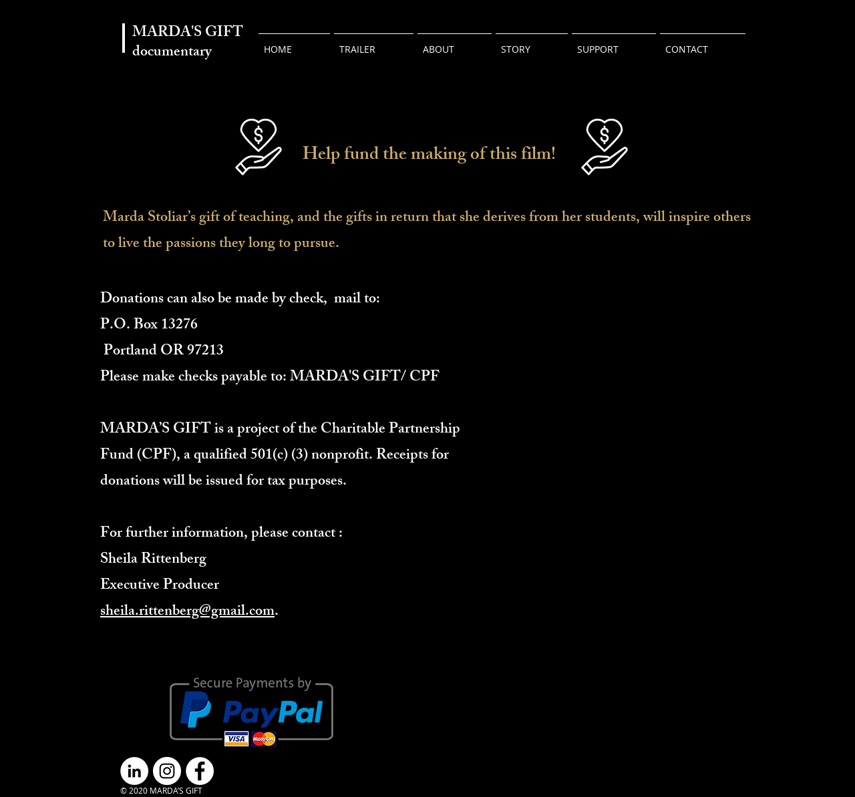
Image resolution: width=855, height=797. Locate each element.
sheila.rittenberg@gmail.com (187, 612)
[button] (614, 43)
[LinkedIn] (134, 771)
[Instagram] (167, 771)
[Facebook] (200, 771)
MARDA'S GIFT (187, 34)
